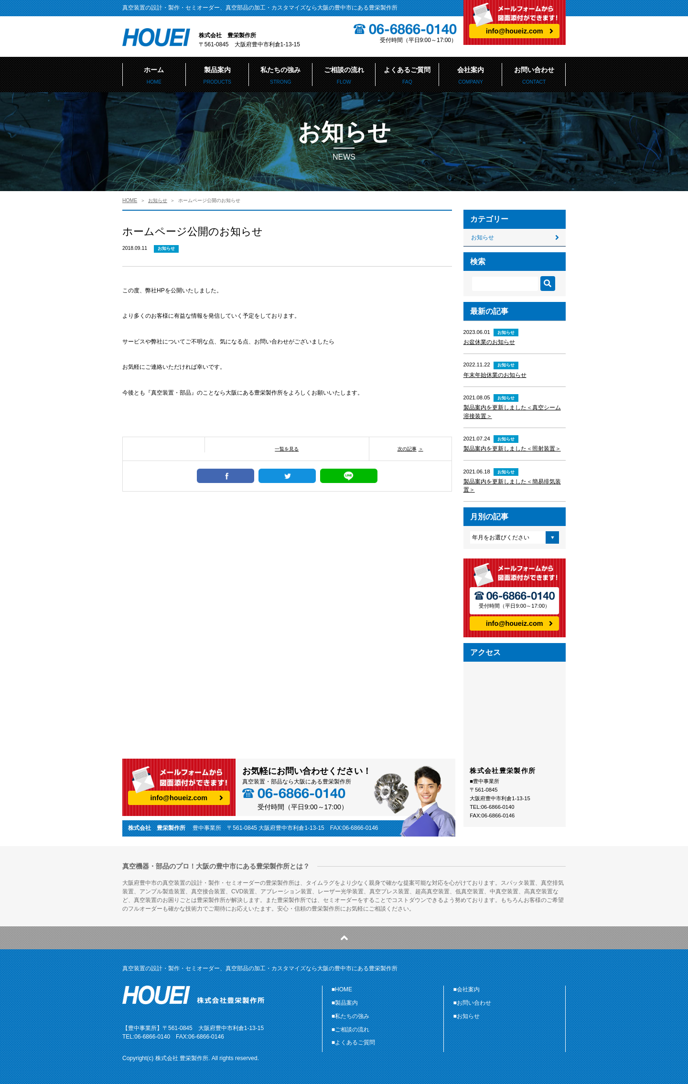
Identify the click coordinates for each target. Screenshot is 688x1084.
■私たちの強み (350, 1016)
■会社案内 (466, 989)
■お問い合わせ (472, 1002)
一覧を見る (287, 448)
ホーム (154, 75)
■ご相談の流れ (350, 1029)
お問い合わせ (534, 75)
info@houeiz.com (514, 31)
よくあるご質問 (407, 75)
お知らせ (157, 200)
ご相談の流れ (344, 75)
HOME (129, 200)
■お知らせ (466, 1016)
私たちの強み (280, 75)
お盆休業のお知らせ (489, 342)
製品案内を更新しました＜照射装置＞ (512, 448)
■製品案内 (345, 1002)
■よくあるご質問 (353, 1042)
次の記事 (407, 448)
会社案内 (471, 75)
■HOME (342, 989)
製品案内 (217, 75)
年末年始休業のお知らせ (495, 375)
